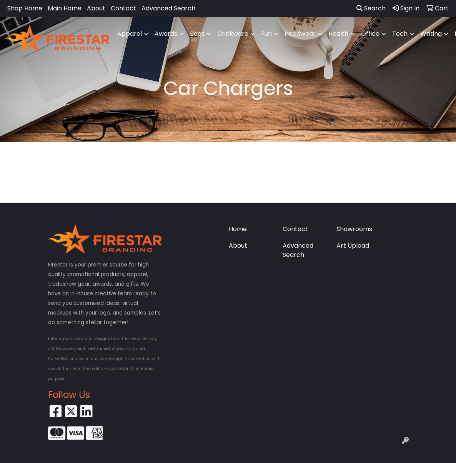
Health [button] (338, 33)
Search (371, 8)
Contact (123, 8)
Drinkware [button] (232, 33)
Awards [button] (166, 33)
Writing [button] (431, 33)
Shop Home (24, 8)
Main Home (65, 8)
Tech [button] (400, 33)
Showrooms (354, 229)
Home (238, 229)
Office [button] (370, 33)
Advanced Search (168, 8)
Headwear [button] (300, 33)
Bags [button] (197, 33)
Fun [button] (266, 33)
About (96, 8)
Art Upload (352, 245)
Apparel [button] (129, 33)
